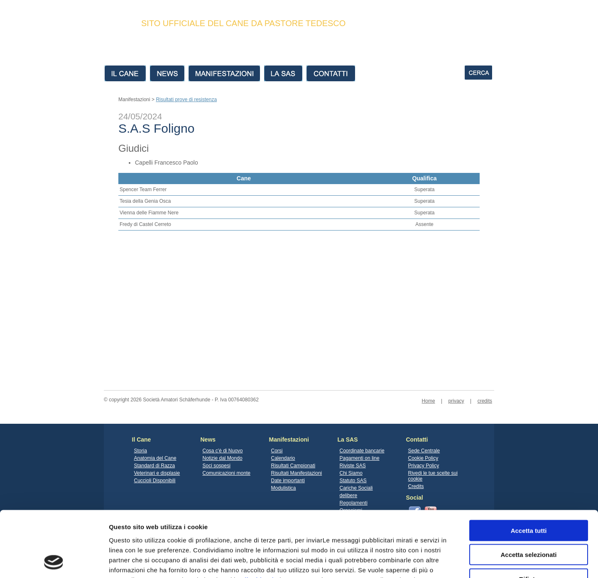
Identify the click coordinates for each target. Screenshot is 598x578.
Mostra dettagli (436, 561)
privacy (456, 401)
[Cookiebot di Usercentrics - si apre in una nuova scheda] (53, 562)
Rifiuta (529, 517)
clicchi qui (257, 518)
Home (428, 401)
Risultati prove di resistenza (186, 99)
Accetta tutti (529, 468)
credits (485, 401)
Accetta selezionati (528, 493)
